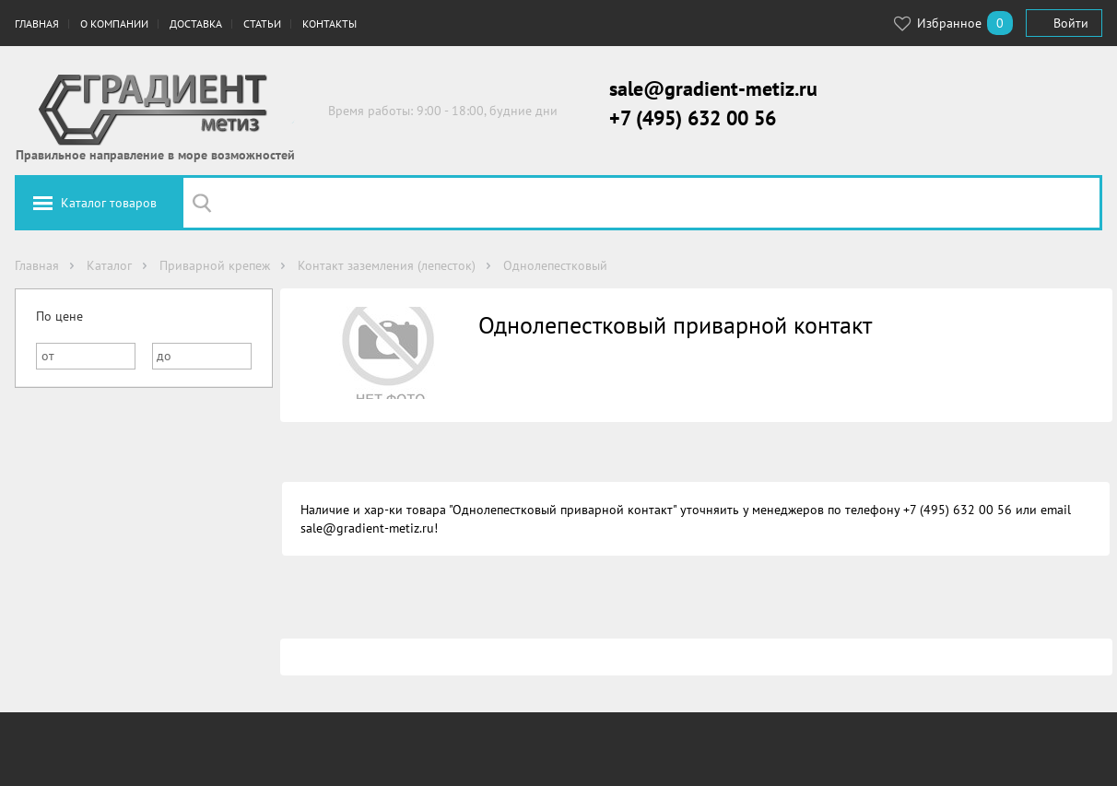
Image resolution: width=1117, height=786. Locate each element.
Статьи (262, 23)
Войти (1070, 23)
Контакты (329, 23)
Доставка (196, 23)
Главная (37, 23)
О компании (114, 23)
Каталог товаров (109, 202)
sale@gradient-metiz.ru (713, 88)
